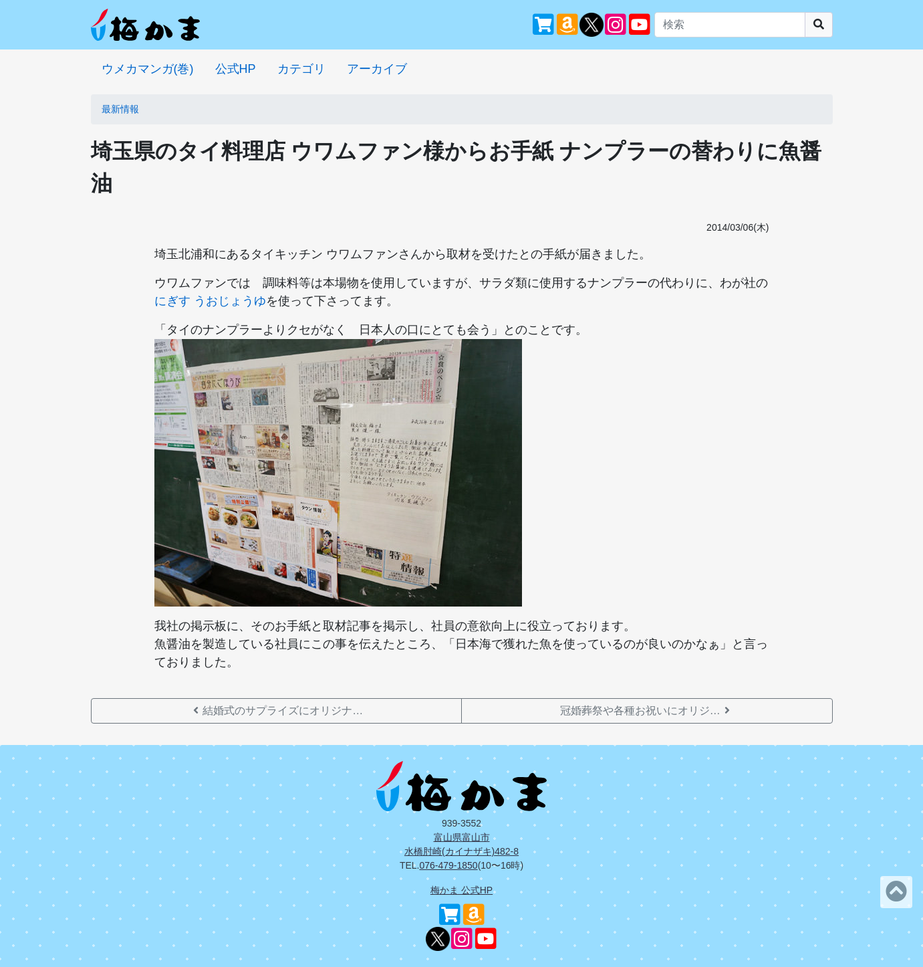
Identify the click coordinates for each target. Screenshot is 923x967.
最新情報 (120, 109)
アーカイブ (377, 69)
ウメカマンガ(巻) (148, 69)
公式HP (235, 69)
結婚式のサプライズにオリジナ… (276, 710)
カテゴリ (301, 69)
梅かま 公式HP (461, 890)
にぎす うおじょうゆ (210, 301)
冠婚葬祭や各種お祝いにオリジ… (647, 710)
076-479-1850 (448, 865)
